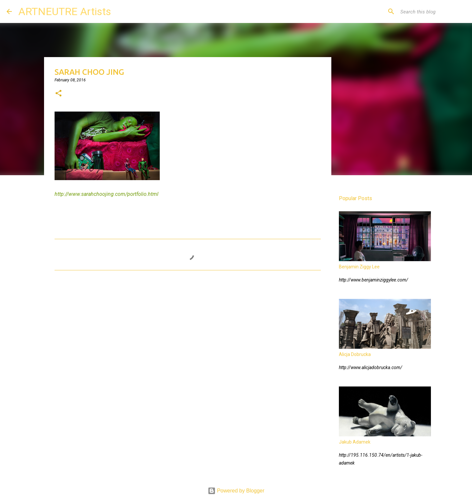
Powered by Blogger (236, 490)
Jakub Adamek (354, 442)
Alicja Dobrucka (355, 354)
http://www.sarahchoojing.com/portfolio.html (106, 194)
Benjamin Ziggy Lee (359, 266)
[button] (58, 93)
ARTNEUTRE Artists (64, 11)
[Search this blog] (432, 11)
